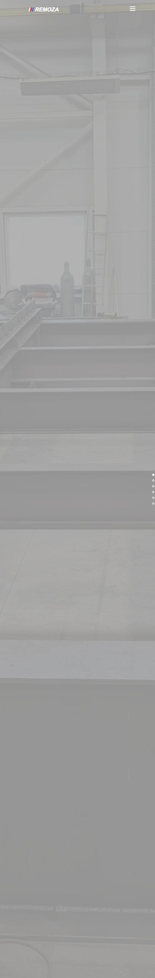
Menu (132, 9)
